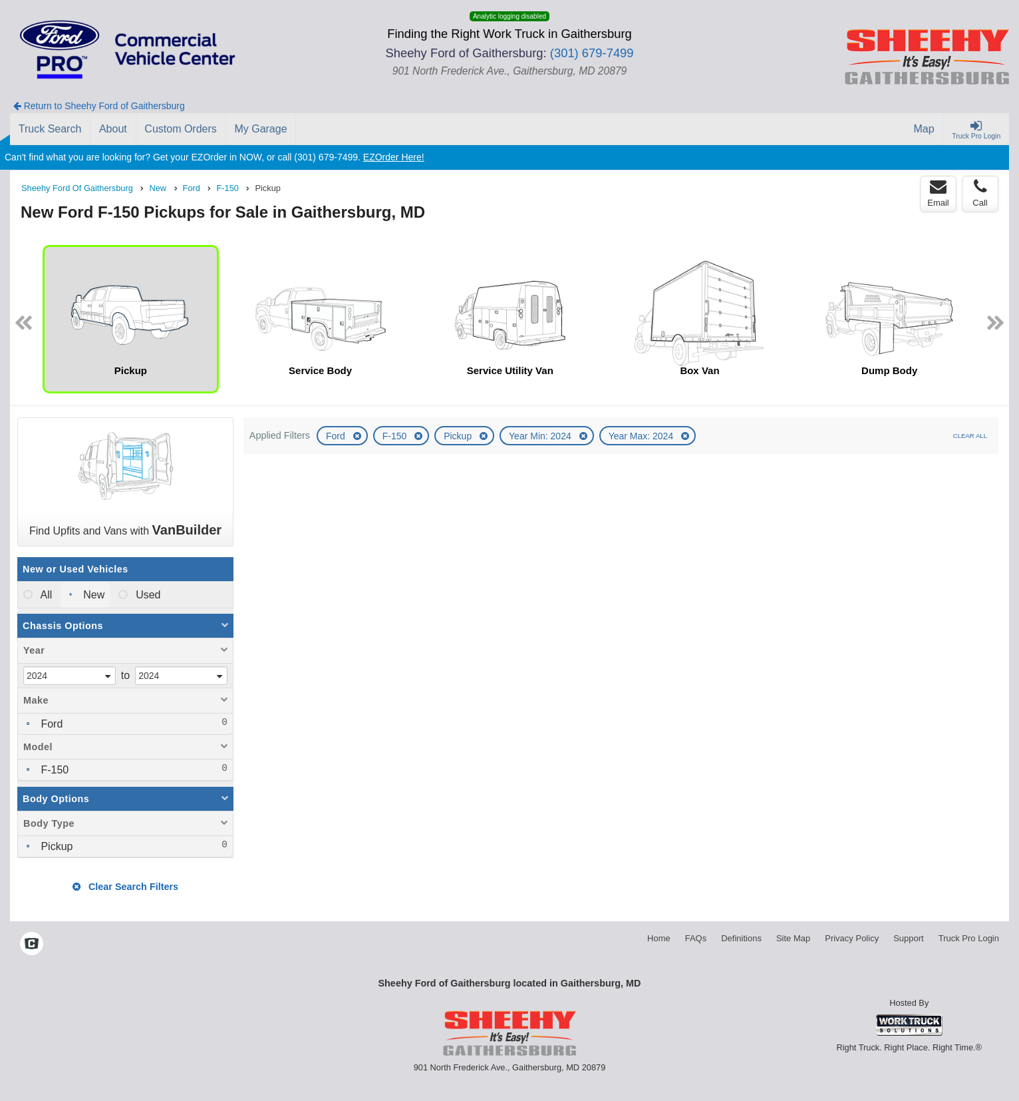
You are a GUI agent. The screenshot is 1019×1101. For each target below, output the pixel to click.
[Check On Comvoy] (31, 944)
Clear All (970, 435)
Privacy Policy (852, 938)
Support (908, 938)
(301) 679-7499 (592, 53)
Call (979, 193)
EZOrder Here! (393, 157)
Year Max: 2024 (642, 436)
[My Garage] (261, 129)
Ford (337, 436)
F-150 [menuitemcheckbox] (53, 769)
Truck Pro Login (969, 938)
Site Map (793, 938)
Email (938, 193)
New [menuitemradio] (92, 594)
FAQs (696, 938)
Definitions (741, 938)
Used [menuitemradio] (147, 594)
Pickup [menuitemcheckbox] (55, 846)
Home (658, 938)
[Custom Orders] (181, 129)
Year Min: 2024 (541, 436)
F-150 (395, 436)
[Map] (924, 129)
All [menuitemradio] (45, 594)
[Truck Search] (50, 129)
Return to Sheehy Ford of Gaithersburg (99, 106)
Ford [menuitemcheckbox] (50, 724)
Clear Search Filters (125, 886)
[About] (113, 129)
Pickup (459, 436)
